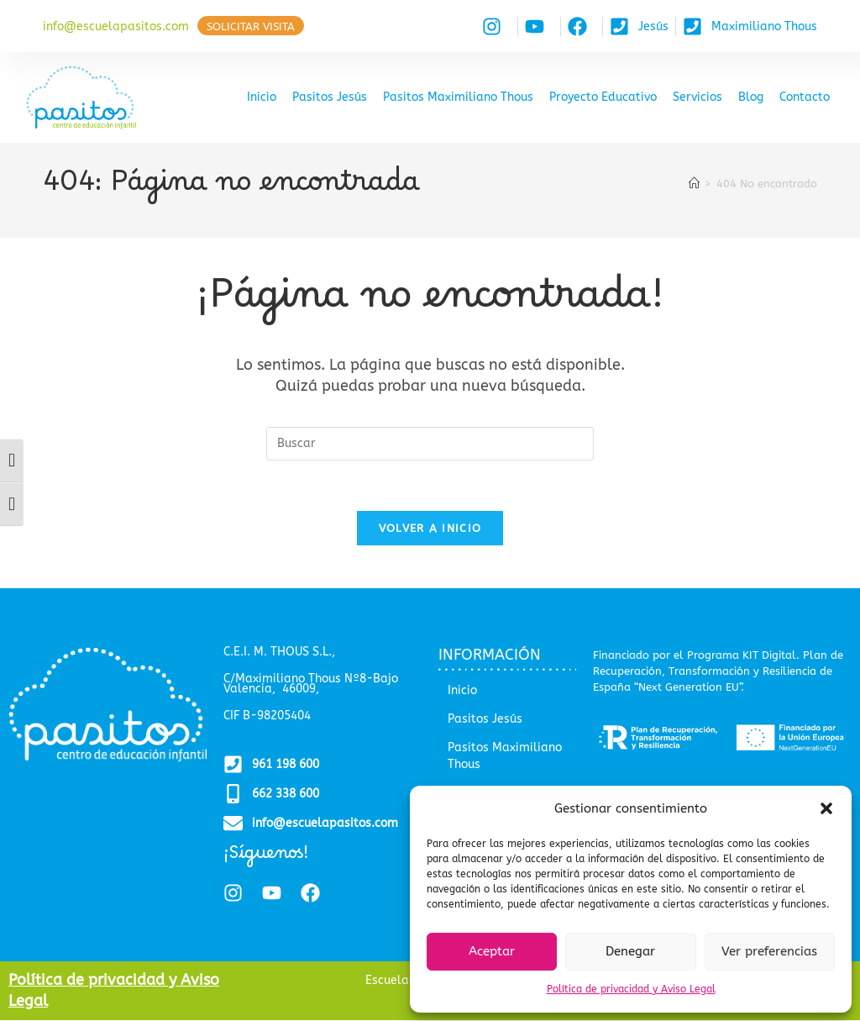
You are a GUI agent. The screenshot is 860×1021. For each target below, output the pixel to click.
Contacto (804, 97)
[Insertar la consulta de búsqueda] (430, 444)
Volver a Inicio (430, 529)
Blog (750, 97)
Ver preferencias (769, 951)
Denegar (630, 951)
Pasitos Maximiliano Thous (458, 97)
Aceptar (492, 951)
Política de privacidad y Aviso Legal (631, 989)
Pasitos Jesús (329, 97)
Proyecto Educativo (603, 97)
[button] (826, 808)
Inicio (261, 97)
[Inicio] (694, 183)
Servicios (697, 97)
